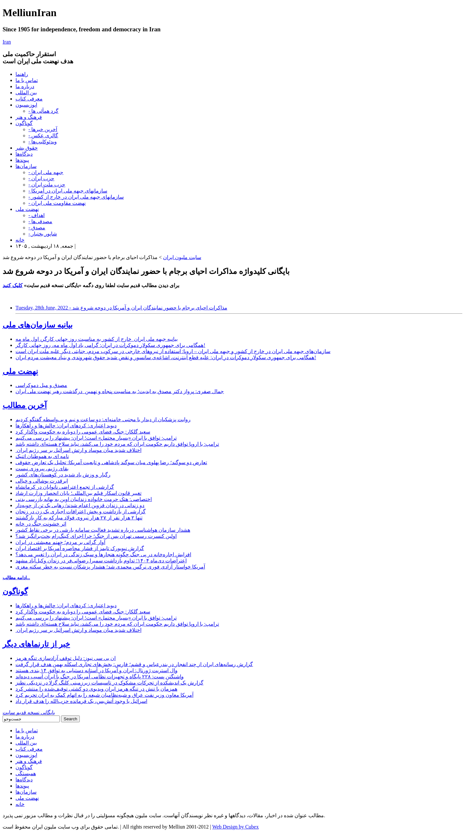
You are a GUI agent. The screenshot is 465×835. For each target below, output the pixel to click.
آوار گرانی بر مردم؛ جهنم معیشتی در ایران (60, 542)
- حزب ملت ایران (46, 184)
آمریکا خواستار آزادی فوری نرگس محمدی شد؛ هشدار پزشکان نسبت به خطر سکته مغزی (110, 566)
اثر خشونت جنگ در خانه (41, 524)
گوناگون (24, 123)
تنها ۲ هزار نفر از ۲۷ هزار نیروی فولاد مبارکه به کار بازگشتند (79, 517)
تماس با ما (27, 80)
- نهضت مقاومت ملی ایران (57, 203)
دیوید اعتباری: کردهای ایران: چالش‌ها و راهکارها (66, 425)
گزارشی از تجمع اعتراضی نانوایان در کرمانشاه (65, 487)
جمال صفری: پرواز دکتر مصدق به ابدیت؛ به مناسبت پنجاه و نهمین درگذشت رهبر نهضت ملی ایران (120, 391)
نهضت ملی (27, 209)
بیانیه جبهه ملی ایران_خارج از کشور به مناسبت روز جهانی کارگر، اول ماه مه (97, 339)
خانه (20, 240)
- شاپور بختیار (42, 233)
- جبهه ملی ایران (45, 172)
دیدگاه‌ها (24, 154)
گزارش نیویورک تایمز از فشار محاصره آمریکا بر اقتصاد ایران (80, 548)
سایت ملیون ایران (182, 257)
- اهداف (36, 215)
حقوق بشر (27, 148)
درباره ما (25, 86)
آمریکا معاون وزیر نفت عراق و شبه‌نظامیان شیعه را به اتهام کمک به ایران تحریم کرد (104, 695)
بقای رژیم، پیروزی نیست (42, 468)
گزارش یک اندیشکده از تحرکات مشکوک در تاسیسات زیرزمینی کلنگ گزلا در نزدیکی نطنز (109, 682)
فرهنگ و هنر (29, 117)
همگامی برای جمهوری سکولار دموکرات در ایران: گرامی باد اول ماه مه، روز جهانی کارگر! (110, 345)
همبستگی (26, 773)
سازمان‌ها (26, 166)
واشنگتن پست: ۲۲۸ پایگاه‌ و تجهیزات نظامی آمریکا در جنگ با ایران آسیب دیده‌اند (100, 676)
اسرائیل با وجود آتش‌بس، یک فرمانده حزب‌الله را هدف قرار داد (81, 701)
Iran (7, 42)
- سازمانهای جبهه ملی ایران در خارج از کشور (76, 197)
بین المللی (26, 92)
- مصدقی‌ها (40, 221)
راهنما (22, 74)
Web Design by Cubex (235, 827)
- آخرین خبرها (42, 129)
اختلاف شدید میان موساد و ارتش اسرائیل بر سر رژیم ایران (78, 450)
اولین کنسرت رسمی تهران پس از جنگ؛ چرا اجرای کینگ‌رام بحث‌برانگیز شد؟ (96, 536)
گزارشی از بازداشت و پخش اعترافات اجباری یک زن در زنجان (81, 511)
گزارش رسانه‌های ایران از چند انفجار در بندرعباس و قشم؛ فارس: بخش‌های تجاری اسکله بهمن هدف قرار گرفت (134, 664)
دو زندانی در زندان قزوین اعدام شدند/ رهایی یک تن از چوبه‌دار (80, 505)
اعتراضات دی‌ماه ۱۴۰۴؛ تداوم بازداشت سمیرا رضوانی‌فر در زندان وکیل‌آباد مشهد (101, 560)
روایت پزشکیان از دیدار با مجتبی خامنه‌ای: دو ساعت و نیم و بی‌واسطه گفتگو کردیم (103, 419)
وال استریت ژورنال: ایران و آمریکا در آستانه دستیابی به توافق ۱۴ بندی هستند (97, 670)
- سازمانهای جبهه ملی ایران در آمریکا (67, 190)
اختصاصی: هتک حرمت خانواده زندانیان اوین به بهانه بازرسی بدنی (84, 499)
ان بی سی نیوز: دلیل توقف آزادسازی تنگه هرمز (66, 658)
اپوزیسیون (26, 105)
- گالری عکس (43, 135)
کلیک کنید (13, 285)
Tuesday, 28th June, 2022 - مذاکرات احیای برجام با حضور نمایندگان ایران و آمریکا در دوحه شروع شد (121, 307)
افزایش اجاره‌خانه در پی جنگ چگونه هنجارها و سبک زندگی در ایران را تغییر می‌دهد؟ (103, 554)
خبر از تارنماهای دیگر (36, 644)
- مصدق (36, 227)
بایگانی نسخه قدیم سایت (29, 712)
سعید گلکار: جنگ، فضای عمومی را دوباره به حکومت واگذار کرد (83, 431)
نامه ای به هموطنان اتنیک (42, 456)
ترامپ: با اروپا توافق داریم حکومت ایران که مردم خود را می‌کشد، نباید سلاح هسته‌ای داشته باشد (117, 444)
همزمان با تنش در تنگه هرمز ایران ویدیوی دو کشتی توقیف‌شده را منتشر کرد (96, 689)
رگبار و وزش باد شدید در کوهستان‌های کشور (63, 474)
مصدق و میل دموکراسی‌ (41, 385)
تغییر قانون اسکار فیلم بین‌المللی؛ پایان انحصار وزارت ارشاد (78, 493)
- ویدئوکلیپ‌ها (42, 141)
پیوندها (22, 160)
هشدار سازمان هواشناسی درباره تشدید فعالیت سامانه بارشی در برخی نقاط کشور (103, 530)
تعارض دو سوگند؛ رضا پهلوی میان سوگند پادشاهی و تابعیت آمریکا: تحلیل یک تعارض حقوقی (111, 462)
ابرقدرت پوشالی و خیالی (42, 481)
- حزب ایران (41, 178)
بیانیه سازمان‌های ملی (38, 325)
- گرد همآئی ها (43, 111)
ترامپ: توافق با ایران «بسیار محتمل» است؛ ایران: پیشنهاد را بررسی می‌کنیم (96, 438)
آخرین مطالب (25, 405)
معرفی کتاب (29, 98)
